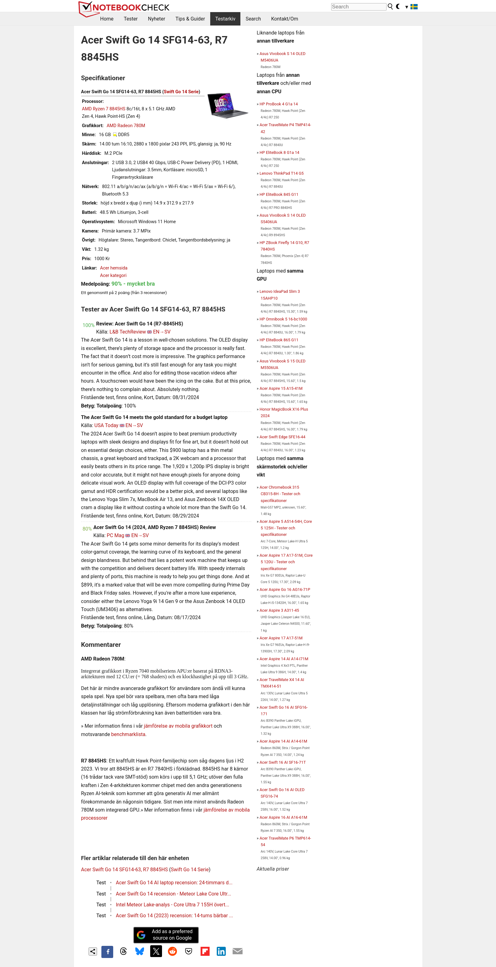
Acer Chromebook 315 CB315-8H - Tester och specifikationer (280, 494)
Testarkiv (225, 19)
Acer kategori (113, 275)
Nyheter (156, 19)
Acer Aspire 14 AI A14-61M (283, 741)
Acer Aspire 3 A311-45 (279, 610)
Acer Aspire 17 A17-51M (281, 638)
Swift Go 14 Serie (181, 91)
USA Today (106, 425)
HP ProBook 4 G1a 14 (279, 104)
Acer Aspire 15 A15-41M (281, 388)
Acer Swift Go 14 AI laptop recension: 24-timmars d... (174, 883)
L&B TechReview (127, 332)
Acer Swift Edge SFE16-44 (282, 437)
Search (253, 19)
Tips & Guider (190, 19)
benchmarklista (128, 734)
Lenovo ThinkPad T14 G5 (282, 173)
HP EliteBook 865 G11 (279, 340)
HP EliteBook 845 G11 (279, 194)
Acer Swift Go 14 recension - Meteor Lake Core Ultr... (173, 894)
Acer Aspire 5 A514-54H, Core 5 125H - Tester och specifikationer (286, 528)
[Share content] (93, 951)
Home (107, 19)
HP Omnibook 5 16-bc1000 (283, 319)
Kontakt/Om (284, 19)
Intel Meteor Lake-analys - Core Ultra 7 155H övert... (172, 905)
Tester (131, 19)
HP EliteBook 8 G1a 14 (279, 152)
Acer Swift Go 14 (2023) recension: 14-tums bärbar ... (174, 916)
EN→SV (161, 332)
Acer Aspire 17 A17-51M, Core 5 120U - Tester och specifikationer (286, 562)
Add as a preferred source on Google (164, 934)
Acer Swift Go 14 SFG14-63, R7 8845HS (124, 870)
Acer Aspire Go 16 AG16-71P (285, 589)
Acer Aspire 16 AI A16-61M (283, 817)
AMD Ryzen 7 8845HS (104, 109)
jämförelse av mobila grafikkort (178, 726)
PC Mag (115, 535)
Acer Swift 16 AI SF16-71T (283, 762)
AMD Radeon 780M (126, 125)
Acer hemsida (113, 268)
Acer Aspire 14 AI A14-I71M (284, 658)
